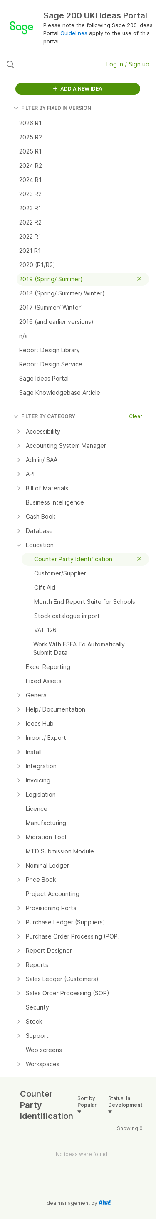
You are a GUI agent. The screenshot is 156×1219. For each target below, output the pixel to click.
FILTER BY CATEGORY (44, 416)
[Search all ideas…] (49, 64)
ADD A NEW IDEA (77, 89)
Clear (135, 416)
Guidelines (73, 33)
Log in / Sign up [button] (127, 64)
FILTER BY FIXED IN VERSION (52, 108)
